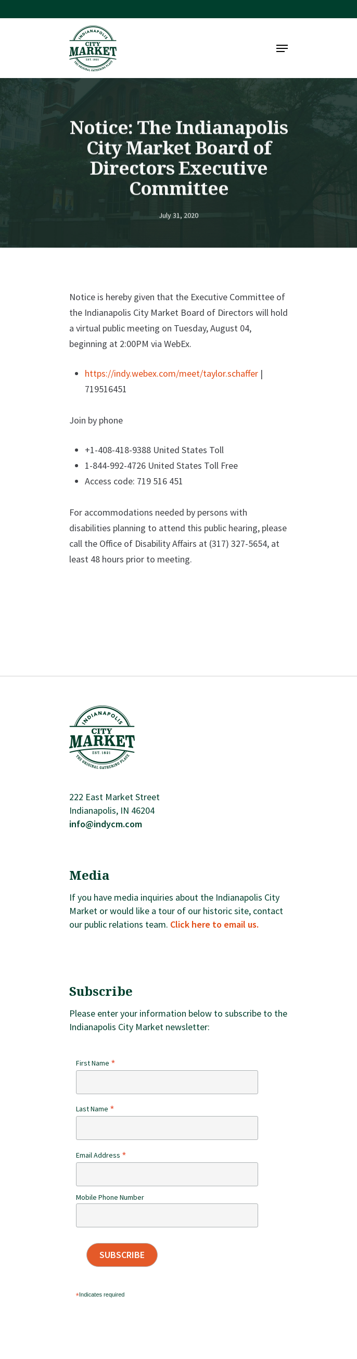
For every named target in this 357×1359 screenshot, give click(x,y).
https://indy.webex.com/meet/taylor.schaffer (171, 373)
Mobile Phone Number (110, 1197)
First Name (96, 1063)
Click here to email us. (214, 924)
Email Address (101, 1155)
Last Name (95, 1108)
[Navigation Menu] (282, 48)
